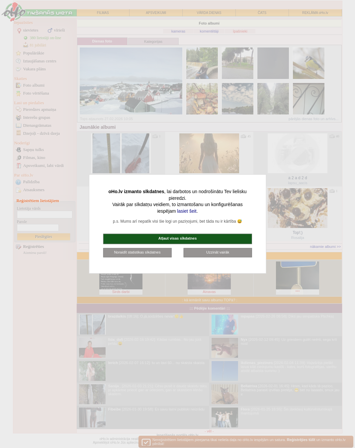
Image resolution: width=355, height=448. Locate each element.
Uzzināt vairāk (217, 252)
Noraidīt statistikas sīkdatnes (137, 252)
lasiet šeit (186, 211)
